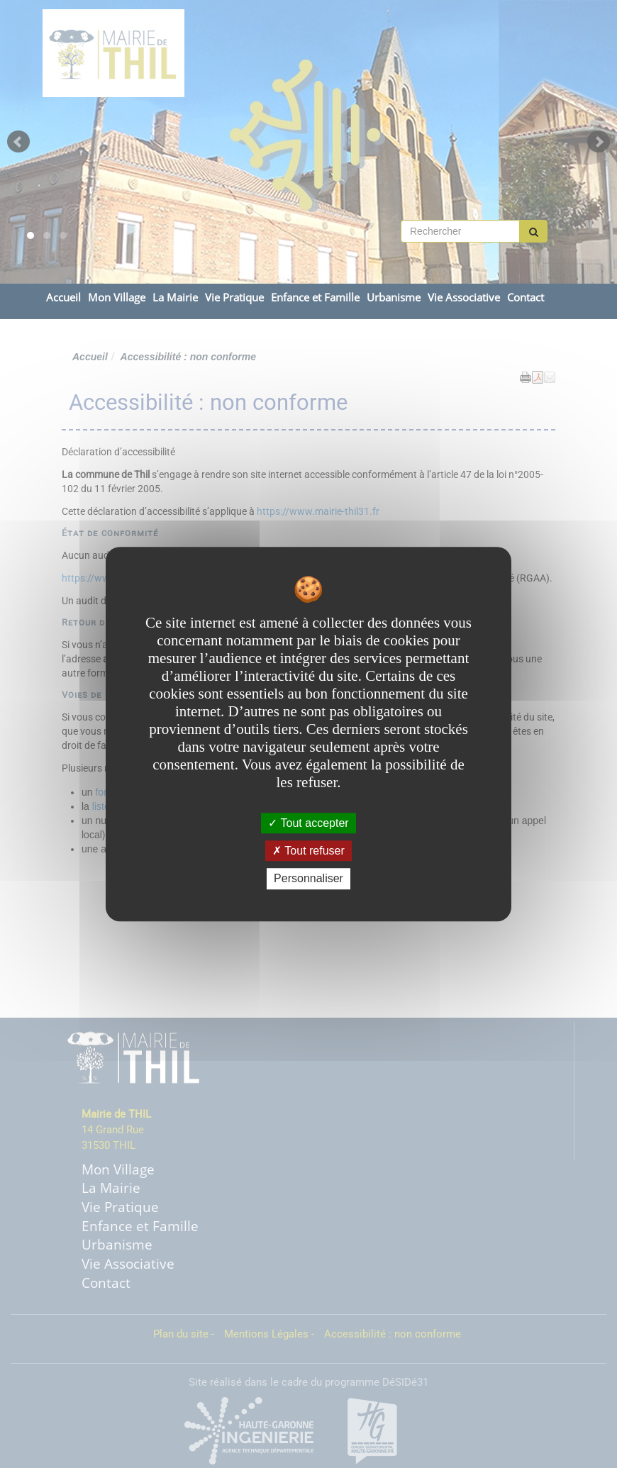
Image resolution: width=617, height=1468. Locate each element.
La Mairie (175, 297)
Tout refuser (308, 851)
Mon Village (116, 297)
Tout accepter (308, 823)
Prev (18, 141)
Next (598, 141)
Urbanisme (394, 297)
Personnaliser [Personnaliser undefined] (308, 879)
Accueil (63, 297)
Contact (525, 297)
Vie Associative (464, 297)
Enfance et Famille (315, 297)
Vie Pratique (234, 297)
